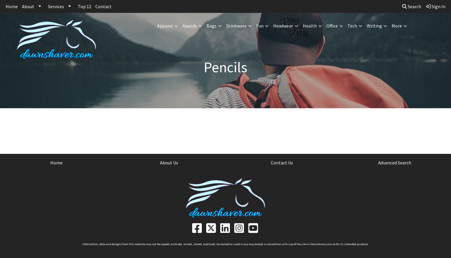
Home (12, 6)
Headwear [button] (283, 26)
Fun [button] (260, 26)
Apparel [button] (165, 26)
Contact (103, 6)
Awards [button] (190, 26)
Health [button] (310, 26)
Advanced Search (394, 163)
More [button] (397, 26)
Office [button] (332, 26)
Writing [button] (374, 26)
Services (56, 6)
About (28, 6)
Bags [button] (211, 26)
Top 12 (84, 6)
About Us (169, 163)
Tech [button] (352, 26)
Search (411, 6)
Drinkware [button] (236, 26)
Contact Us (282, 163)
